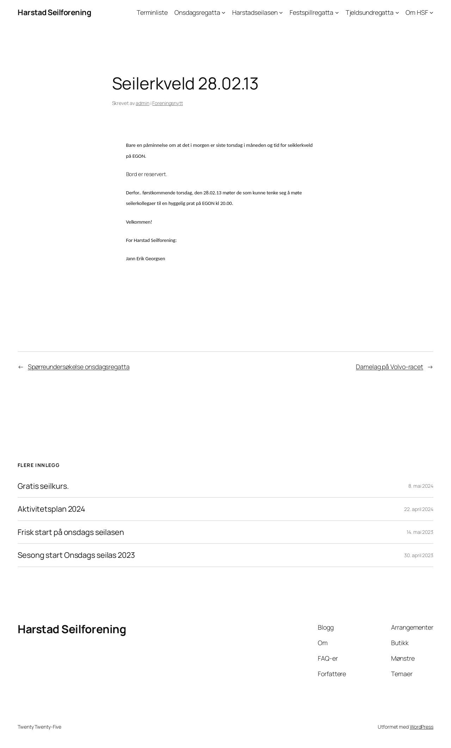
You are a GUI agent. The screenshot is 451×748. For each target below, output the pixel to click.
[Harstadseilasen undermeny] (281, 12)
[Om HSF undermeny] (431, 12)
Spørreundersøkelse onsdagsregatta (79, 366)
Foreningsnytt (167, 103)
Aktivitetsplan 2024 (51, 509)
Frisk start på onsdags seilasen (71, 532)
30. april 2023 (418, 555)
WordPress (421, 726)
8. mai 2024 (420, 485)
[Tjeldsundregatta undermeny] (397, 12)
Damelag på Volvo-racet (389, 366)
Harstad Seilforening (54, 12)
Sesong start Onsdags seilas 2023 (76, 555)
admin (142, 103)
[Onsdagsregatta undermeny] (224, 12)
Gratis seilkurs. (43, 486)
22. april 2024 (418, 509)
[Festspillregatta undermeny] (337, 12)
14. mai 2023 (420, 532)
